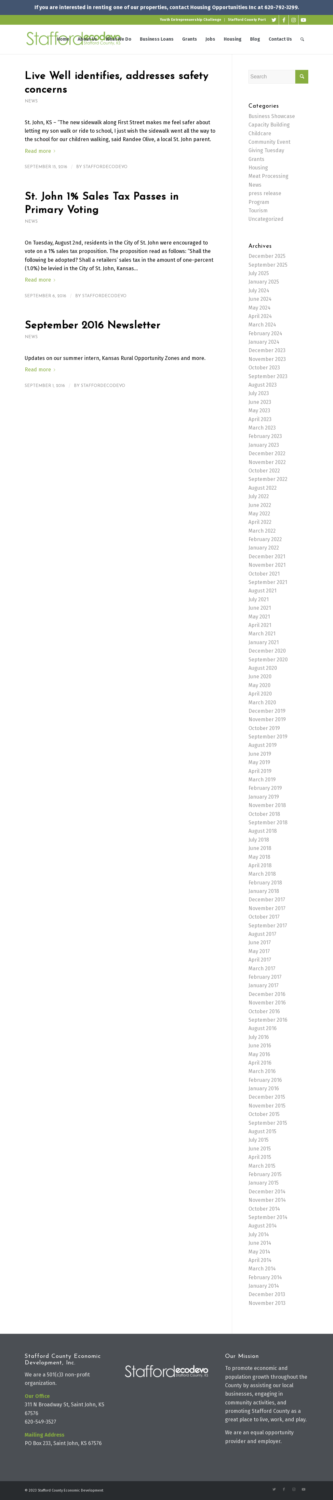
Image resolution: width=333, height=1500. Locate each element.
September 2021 (267, 582)
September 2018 (267, 822)
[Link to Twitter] (274, 20)
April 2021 (259, 625)
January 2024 (263, 342)
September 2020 (268, 660)
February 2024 (265, 333)
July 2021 (258, 599)
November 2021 (267, 565)
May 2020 (259, 685)
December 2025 (267, 256)
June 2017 (259, 942)
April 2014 (260, 1260)
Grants (256, 159)
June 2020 (260, 676)
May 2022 (259, 514)
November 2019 (267, 719)
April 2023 (260, 419)
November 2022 (267, 462)
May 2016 (259, 1054)
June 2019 (259, 754)
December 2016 (267, 994)
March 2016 (262, 1071)
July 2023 (258, 393)
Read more (41, 151)
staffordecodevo (105, 167)
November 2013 (267, 1303)
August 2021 (262, 591)
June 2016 (259, 1045)
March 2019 (262, 780)
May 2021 (259, 617)
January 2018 (263, 891)
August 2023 (262, 385)
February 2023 (265, 436)
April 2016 (260, 1063)
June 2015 (259, 1149)
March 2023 (262, 428)
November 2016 (267, 1003)
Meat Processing (268, 176)
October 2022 (264, 471)
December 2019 (267, 711)
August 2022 (262, 488)
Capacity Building (269, 125)
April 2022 (260, 522)
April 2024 (260, 316)
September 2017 (267, 926)
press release (264, 193)
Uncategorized (266, 219)
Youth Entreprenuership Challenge (190, 20)
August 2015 (262, 1131)
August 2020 (262, 668)
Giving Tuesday (266, 150)
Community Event (269, 142)
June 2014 (259, 1243)
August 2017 (262, 934)
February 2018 (265, 883)
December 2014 (267, 1191)
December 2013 (266, 1294)
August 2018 (262, 831)
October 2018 (264, 814)
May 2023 (259, 410)
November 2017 (267, 908)
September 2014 (267, 1217)
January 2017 (263, 985)
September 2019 (267, 737)
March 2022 (262, 531)
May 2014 (259, 1252)
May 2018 (259, 857)
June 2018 (259, 848)
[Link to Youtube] (303, 20)
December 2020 (267, 651)
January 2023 (263, 445)
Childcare (259, 133)
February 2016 (265, 1080)
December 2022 (267, 453)
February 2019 (265, 788)
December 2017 (266, 899)
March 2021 (261, 634)
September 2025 (267, 265)
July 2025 (258, 273)
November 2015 (267, 1106)
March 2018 (262, 874)
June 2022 (259, 505)
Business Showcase (271, 116)
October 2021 (264, 574)
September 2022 (267, 479)
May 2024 (259, 308)
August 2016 (262, 1028)
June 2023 (259, 402)
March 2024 (262, 325)
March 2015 (261, 1166)
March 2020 (262, 702)
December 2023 (267, 350)
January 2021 (263, 642)
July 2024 (258, 290)
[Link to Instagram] (293, 20)
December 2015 (266, 1097)
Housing (258, 168)
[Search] (302, 39)
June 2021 (259, 608)
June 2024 (260, 299)
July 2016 (258, 1037)
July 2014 (258, 1234)
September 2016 (267, 1020)
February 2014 (265, 1277)
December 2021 (266, 556)
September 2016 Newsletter (92, 326)
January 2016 (263, 1088)
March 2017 (261, 968)
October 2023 (264, 368)
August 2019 (262, 745)
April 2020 (260, 694)
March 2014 (262, 1269)
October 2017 (264, 917)
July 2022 (258, 496)
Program (258, 202)
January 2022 (263, 548)
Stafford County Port (247, 20)
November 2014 (267, 1200)
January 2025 (263, 282)
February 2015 (265, 1174)
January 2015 (263, 1183)
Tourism (258, 210)
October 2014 (264, 1209)
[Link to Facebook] (283, 20)
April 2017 (259, 960)
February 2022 (265, 539)
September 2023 (267, 376)
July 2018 (258, 840)
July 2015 (258, 1140)
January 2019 (263, 797)
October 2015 (264, 1114)
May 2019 (259, 762)
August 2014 (262, 1226)
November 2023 (267, 359)
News (31, 101)
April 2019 (260, 771)
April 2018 (260, 865)
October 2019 (264, 728)
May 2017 (259, 951)
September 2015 (267, 1123)
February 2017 (265, 977)
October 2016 (264, 1011)
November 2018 (267, 805)
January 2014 (263, 1286)
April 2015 (259, 1157)
